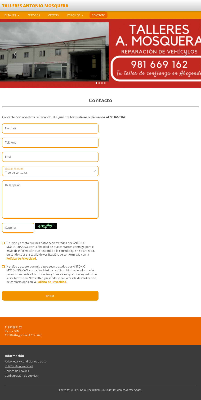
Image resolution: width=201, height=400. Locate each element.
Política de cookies (17, 371)
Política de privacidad (19, 366)
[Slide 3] (105, 83)
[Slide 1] (99, 83)
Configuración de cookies (21, 376)
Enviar (50, 296)
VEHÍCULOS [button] (73, 15)
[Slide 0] (96, 83)
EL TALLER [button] (10, 15)
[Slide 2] (102, 83)
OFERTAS (53, 15)
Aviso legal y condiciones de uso (26, 361)
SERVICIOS (34, 15)
